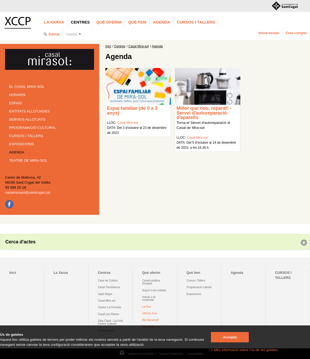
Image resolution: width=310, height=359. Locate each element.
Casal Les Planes (108, 314)
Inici (108, 46)
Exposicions (21, 144)
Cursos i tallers (26, 136)
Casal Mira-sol (139, 46)
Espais (15, 103)
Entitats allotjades (29, 111)
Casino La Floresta (109, 307)
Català (71, 34)
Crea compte (296, 33)
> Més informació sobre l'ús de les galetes (244, 350)
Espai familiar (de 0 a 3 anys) (132, 111)
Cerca (54, 34)
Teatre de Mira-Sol (28, 160)
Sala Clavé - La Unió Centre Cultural (110, 322)
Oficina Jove (149, 313)
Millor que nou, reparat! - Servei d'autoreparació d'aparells (203, 113)
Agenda (161, 22)
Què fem (137, 22)
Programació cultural (32, 128)
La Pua (146, 306)
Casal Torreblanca (109, 287)
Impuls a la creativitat (149, 298)
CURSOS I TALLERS (196, 22)
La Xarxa (54, 22)
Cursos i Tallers (196, 280)
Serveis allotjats (27, 119)
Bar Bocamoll (150, 320)
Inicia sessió (269, 33)
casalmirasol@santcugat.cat (27, 192)
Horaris (17, 95)
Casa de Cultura (108, 280)
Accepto (230, 337)
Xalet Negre (105, 294)
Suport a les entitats (154, 290)
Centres (80, 22)
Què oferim (109, 22)
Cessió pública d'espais (151, 282)
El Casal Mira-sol (26, 87)
